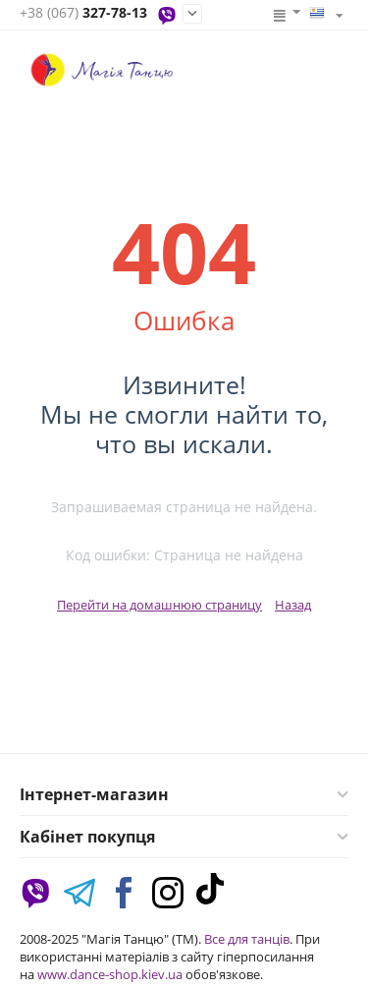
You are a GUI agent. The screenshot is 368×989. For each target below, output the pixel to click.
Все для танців (246, 939)
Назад (293, 604)
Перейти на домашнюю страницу (159, 604)
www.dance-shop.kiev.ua (110, 974)
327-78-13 (83, 13)
